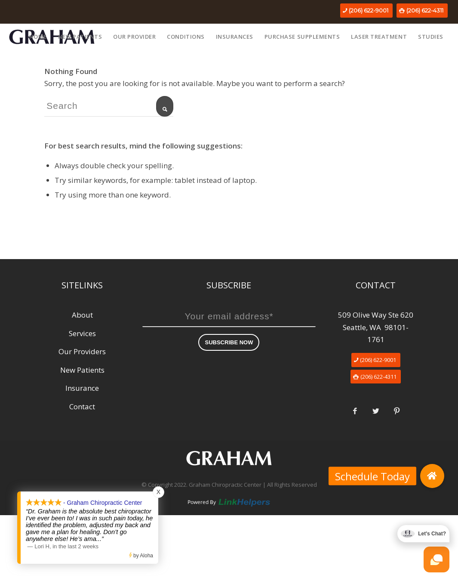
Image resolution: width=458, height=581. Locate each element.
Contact (82, 406)
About (82, 315)
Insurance (82, 388)
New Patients (82, 370)
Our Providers (82, 351)
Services (82, 333)
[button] (432, 476)
